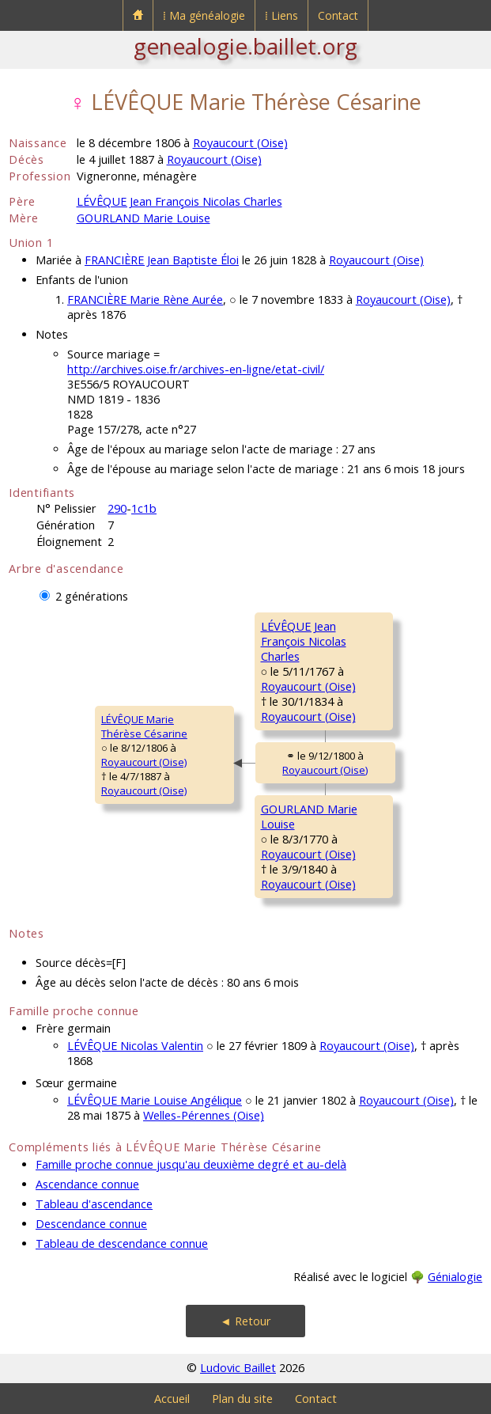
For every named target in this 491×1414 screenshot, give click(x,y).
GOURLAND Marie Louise (143, 218)
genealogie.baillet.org (245, 46)
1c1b (144, 508)
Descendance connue (91, 1223)
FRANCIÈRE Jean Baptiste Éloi (162, 259)
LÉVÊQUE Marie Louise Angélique (154, 1100)
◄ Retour (245, 1321)
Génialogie (455, 1276)
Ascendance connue (87, 1184)
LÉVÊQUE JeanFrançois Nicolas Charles (303, 641)
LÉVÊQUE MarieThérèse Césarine (144, 726)
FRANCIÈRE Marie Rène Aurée (145, 299)
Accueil (172, 1398)
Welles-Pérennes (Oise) (203, 1115)
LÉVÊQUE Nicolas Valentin (135, 1045)
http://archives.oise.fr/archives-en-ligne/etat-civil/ (195, 369)
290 (117, 508)
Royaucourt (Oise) (240, 142)
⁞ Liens (281, 15)
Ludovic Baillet (238, 1367)
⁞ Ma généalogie (204, 15)
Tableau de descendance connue (122, 1243)
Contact (338, 15)
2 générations (91, 596)
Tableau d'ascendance (94, 1203)
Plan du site (242, 1398)
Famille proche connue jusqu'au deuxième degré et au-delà (191, 1164)
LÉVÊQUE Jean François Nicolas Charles (179, 201)
